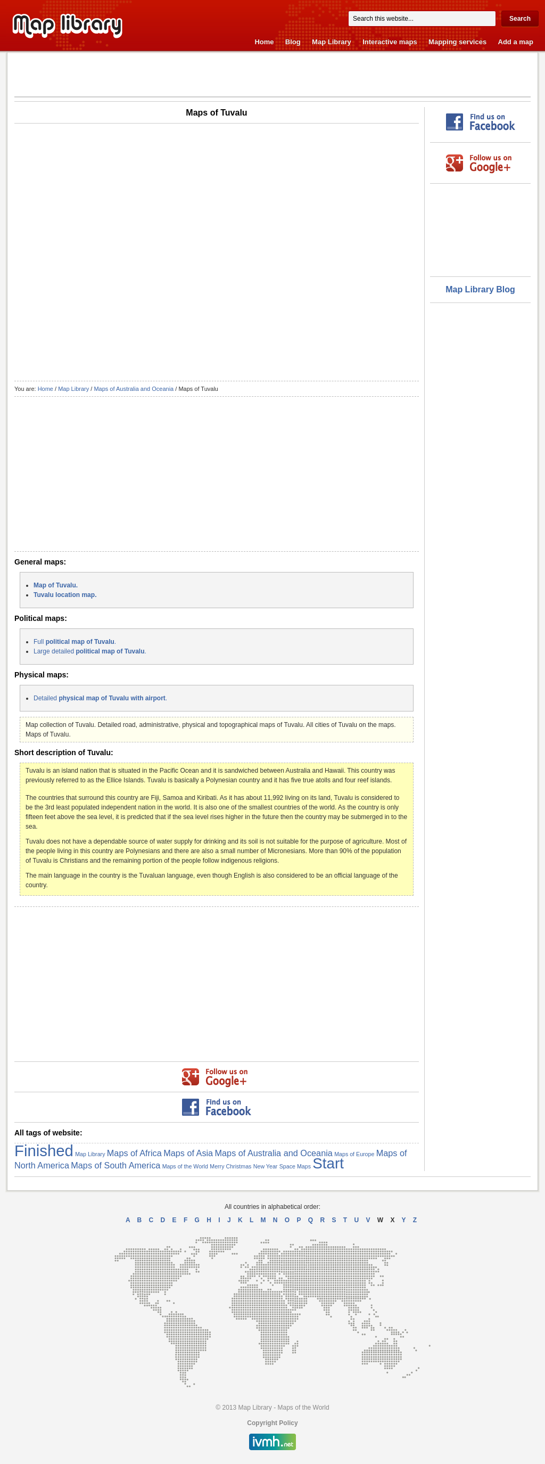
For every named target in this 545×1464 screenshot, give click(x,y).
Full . (75, 641)
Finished (43, 1150)
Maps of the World (185, 1166)
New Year (265, 1166)
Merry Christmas (230, 1166)
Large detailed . (90, 651)
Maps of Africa (134, 1153)
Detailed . (100, 698)
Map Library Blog (480, 289)
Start (328, 1163)
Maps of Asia (188, 1153)
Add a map (515, 42)
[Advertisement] (273, 74)
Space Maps (295, 1166)
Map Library (331, 42)
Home (264, 42)
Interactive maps (389, 42)
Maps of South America (115, 1165)
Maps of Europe (354, 1154)
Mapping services (457, 42)
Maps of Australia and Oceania (134, 389)
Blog (293, 42)
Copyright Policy (272, 1423)
